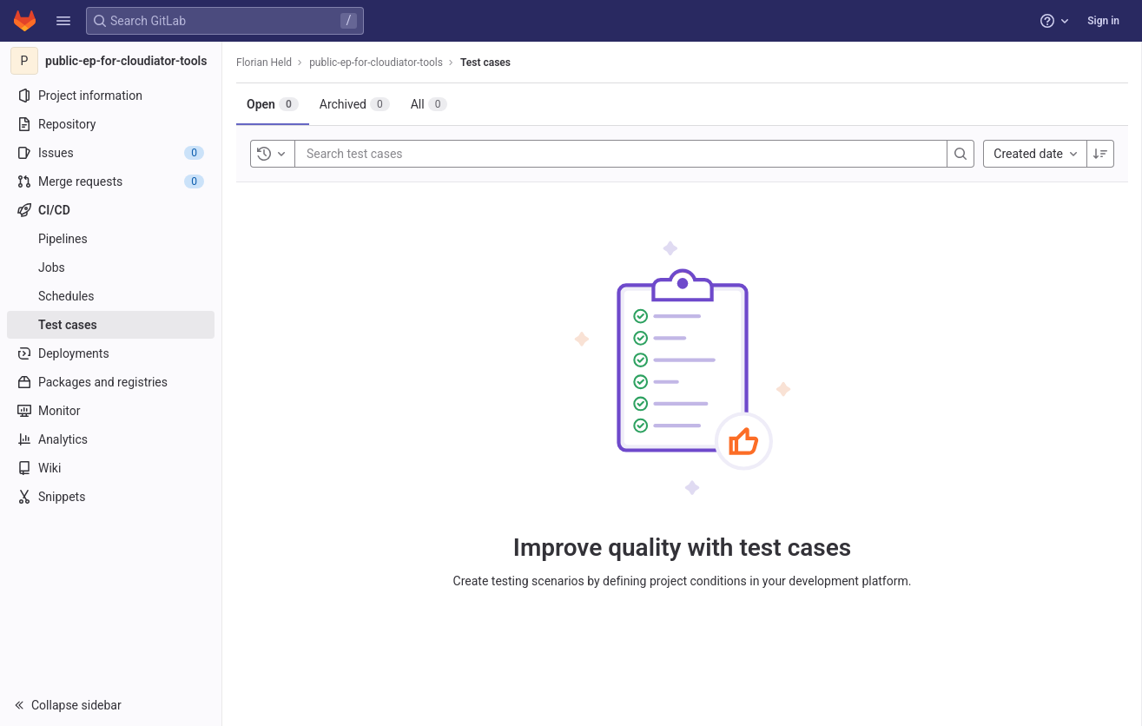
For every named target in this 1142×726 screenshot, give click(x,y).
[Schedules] (111, 296)
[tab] (272, 104)
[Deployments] (111, 353)
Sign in (1103, 21)
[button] (63, 21)
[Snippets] (111, 497)
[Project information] (111, 95)
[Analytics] (111, 439)
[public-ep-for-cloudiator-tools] (111, 60)
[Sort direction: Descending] (1100, 154)
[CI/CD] (111, 210)
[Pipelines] (111, 239)
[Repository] (111, 124)
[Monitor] (111, 411)
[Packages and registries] (111, 382)
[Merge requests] (111, 181)
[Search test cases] (411, 153)
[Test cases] (111, 325)
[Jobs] (111, 267)
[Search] (960, 154)
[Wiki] (111, 468)
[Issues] (111, 153)
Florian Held (264, 62)
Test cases (485, 62)
